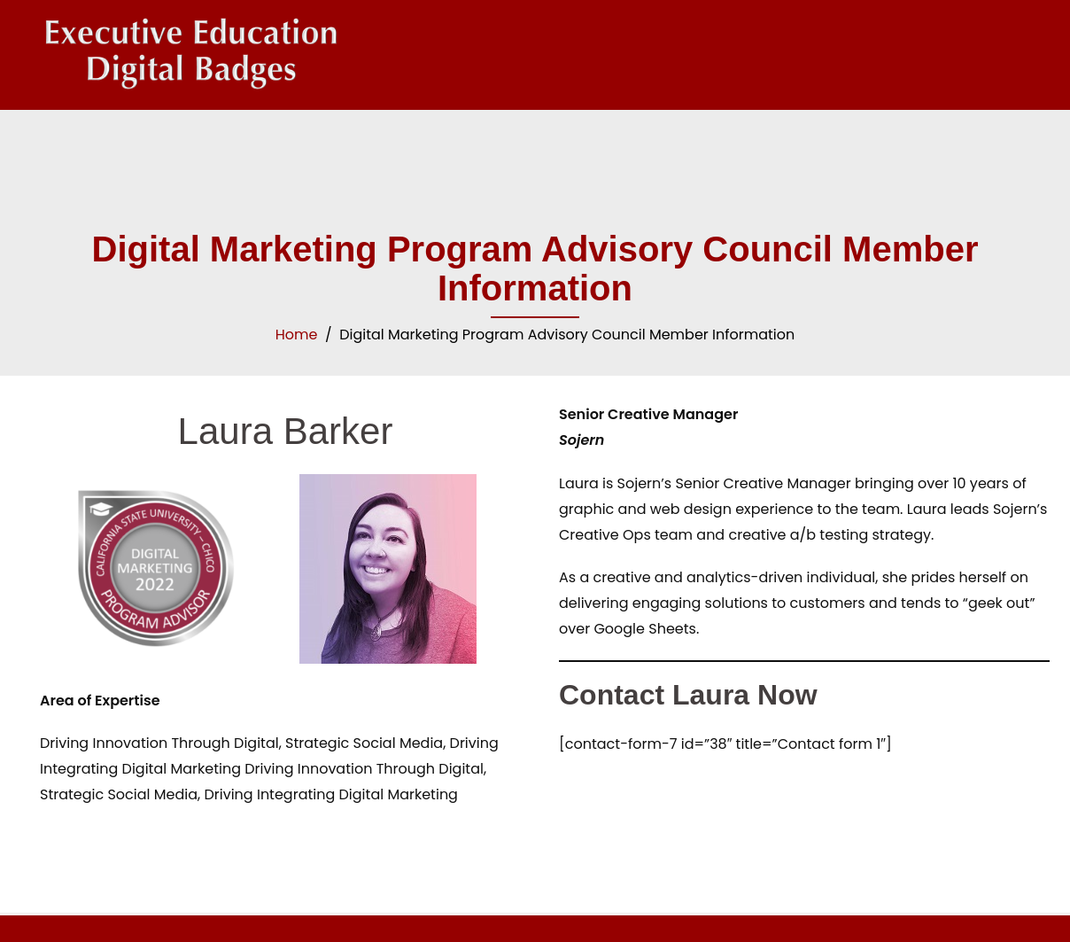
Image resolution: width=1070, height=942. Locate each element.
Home (296, 334)
